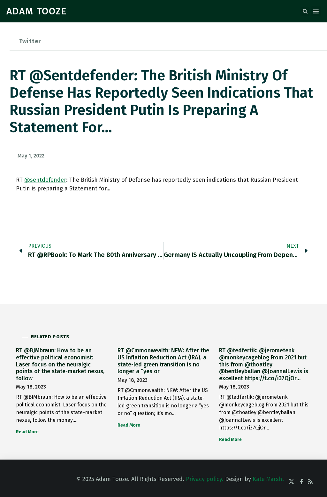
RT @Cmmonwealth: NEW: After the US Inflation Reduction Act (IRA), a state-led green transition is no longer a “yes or (163, 361)
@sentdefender (45, 179)
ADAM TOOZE (36, 11)
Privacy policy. (205, 479)
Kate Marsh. (268, 479)
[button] (304, 11)
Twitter (30, 41)
